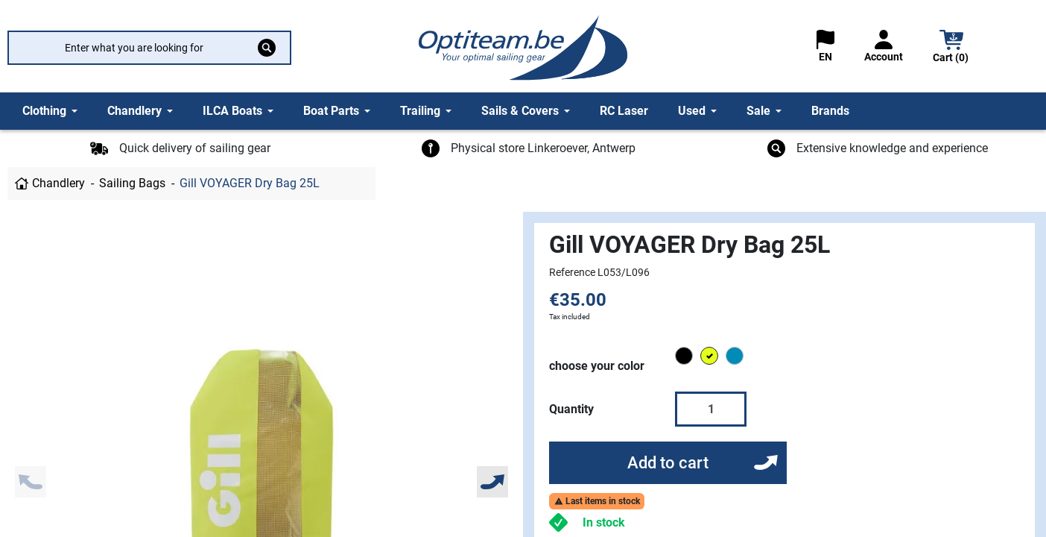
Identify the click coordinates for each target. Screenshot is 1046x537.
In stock (604, 522)
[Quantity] (711, 408)
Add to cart (668, 462)
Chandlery (58, 183)
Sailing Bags (132, 183)
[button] (951, 48)
